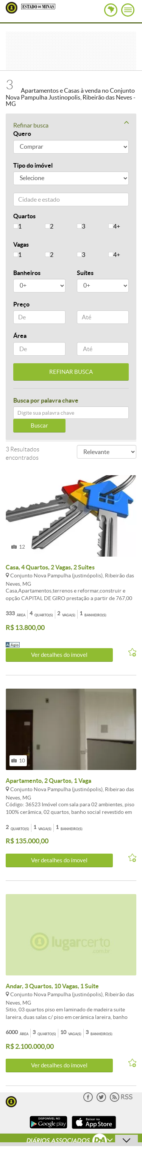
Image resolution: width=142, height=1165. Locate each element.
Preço (21, 304)
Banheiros (27, 272)
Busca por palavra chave (45, 400)
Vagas (21, 244)
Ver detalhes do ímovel (59, 655)
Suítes (85, 272)
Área (20, 335)
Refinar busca (71, 125)
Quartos (24, 216)
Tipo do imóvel (33, 165)
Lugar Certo (11, 8)
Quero (22, 133)
